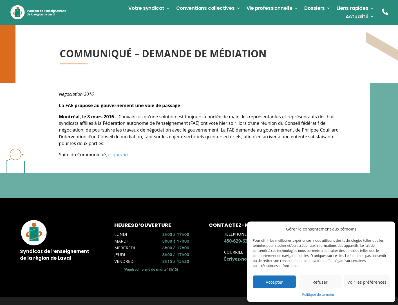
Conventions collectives (205, 9)
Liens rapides (352, 9)
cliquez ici (118, 155)
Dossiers (314, 9)
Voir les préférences (366, 282)
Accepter (274, 282)
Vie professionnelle (269, 9)
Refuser (320, 282)
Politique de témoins (318, 294)
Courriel (233, 252)
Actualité (357, 17)
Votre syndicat (146, 9)
